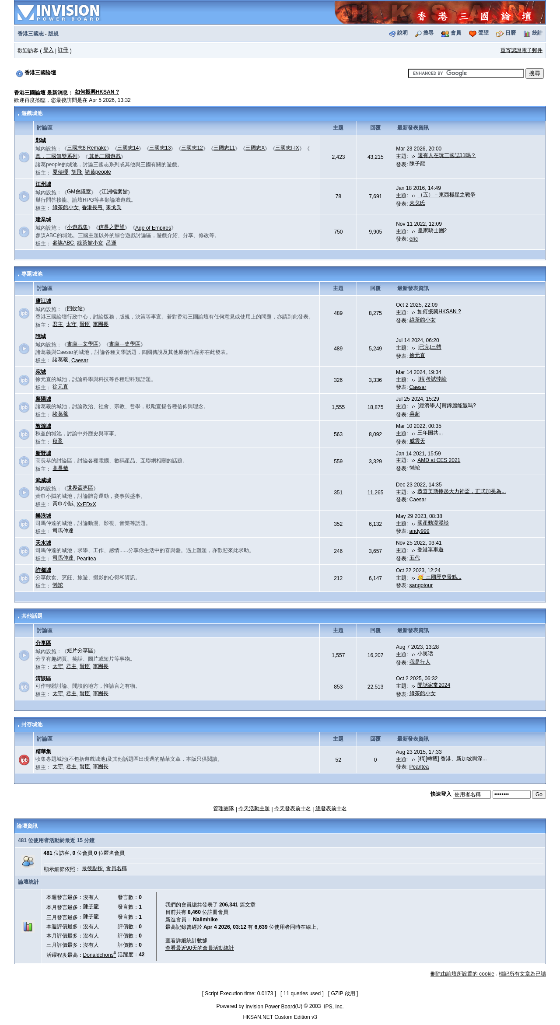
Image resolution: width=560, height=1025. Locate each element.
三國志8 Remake (87, 148)
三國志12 (192, 148)
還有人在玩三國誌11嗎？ (447, 155)
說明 (402, 33)
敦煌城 (43, 426)
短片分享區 (80, 650)
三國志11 (224, 148)
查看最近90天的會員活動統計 (199, 948)
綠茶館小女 (65, 207)
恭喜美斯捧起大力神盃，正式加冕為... (461, 491)
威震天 (417, 441)
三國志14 (128, 148)
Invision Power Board (270, 1007)
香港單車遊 (430, 549)
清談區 (43, 678)
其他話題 (31, 616)
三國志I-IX (287, 148)
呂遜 (111, 243)
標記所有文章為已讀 (522, 974)
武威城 (43, 480)
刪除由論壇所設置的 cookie (462, 974)
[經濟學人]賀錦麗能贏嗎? (446, 405)
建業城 (43, 220)
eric (414, 239)
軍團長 (100, 324)
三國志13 (160, 148)
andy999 (420, 531)
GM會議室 (79, 192)
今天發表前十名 (292, 808)
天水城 (43, 543)
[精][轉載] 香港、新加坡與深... (452, 759)
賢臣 (85, 324)
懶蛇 (415, 468)
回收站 (75, 308)
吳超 (415, 414)
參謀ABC (63, 243)
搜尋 (428, 33)
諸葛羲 (60, 360)
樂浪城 (43, 516)
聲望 (483, 33)
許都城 (43, 570)
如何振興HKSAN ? (97, 92)
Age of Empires (153, 228)
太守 (71, 324)
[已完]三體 (429, 347)
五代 (415, 558)
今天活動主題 (254, 808)
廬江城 (43, 301)
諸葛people (98, 172)
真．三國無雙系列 (56, 156)
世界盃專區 (80, 488)
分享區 (43, 643)
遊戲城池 (31, 113)
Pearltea (86, 559)
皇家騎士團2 (432, 230)
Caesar (79, 360)
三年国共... (430, 433)
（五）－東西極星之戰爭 (447, 195)
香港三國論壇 (40, 73)
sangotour (421, 585)
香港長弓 (92, 207)
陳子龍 (417, 164)
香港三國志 (31, 34)
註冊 (63, 50)
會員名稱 (116, 868)
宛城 (40, 372)
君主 (57, 324)
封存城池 (31, 724)
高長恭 (60, 468)
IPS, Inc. (333, 1007)
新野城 (43, 453)
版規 (53, 34)
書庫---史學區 (124, 344)
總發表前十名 (331, 808)
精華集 (43, 752)
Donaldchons (99, 955)
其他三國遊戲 (104, 156)
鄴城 (40, 140)
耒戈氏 (114, 207)
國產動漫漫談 (433, 523)
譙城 (40, 336)
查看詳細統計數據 (186, 941)
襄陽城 (43, 399)
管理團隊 (223, 808)
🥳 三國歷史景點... (439, 577)
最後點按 (92, 868)
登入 (48, 50)
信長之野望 (111, 227)
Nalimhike (205, 920)
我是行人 (420, 662)
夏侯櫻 (60, 172)
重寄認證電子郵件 (521, 50)
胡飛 (76, 172)
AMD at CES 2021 (438, 460)
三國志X (255, 148)
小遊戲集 (77, 227)
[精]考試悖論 (432, 379)
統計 (537, 33)
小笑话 (425, 654)
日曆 (510, 33)
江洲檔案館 (115, 192)
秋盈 (57, 441)
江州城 (43, 184)
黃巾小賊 (63, 503)
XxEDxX (86, 504)
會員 (456, 33)
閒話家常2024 (433, 685)
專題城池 (31, 274)
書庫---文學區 (82, 344)
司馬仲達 (63, 531)
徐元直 (417, 355)
